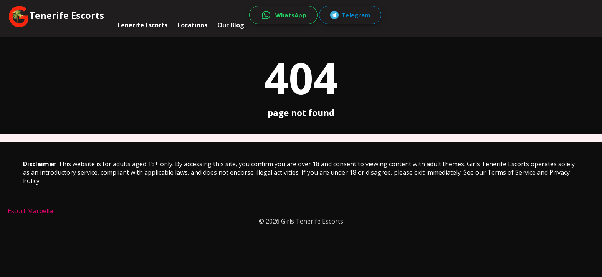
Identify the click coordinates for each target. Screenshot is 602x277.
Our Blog (230, 16)
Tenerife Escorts (142, 16)
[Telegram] (350, 15)
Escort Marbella (30, 207)
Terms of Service (511, 169)
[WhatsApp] (283, 15)
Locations (192, 16)
